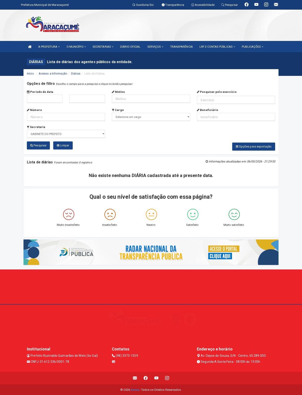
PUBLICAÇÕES (252, 46)
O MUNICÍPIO (76, 46)
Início (30, 73)
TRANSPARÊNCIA (181, 46)
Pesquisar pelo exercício (216, 92)
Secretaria (36, 127)
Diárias (75, 73)
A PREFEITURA (49, 46)
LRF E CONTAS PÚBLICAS (217, 46)
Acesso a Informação (53, 73)
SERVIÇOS (155, 46)
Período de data (40, 92)
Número (34, 110)
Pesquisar (38, 145)
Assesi (135, 389)
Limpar (63, 145)
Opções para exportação (254, 146)
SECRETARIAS (103, 46)
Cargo (118, 110)
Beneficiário (207, 110)
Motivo (118, 92)
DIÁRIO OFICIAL (130, 46)
